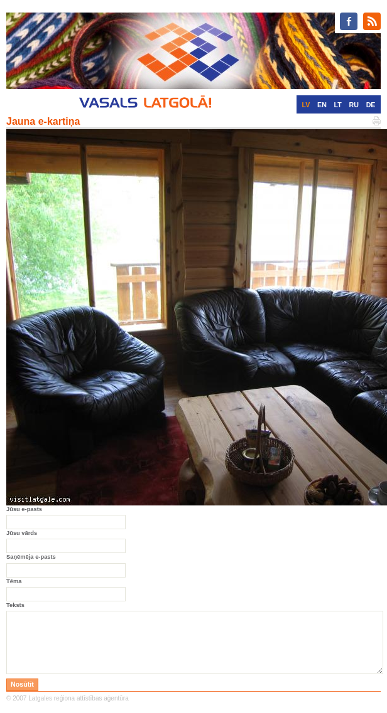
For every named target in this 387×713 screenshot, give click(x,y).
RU (354, 104)
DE (371, 104)
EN (322, 104)
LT (338, 104)
